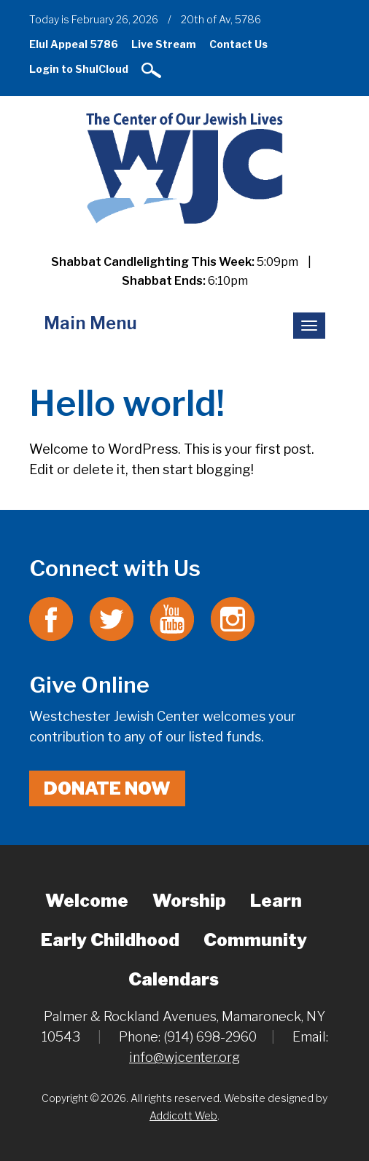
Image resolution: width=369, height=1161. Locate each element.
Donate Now (107, 788)
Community (255, 940)
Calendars (173, 979)
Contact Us (238, 44)
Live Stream (163, 44)
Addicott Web (183, 1115)
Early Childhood (110, 940)
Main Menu (90, 323)
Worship (189, 900)
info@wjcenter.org (184, 1057)
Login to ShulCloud (78, 69)
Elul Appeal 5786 (73, 44)
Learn (276, 900)
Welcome (86, 900)
